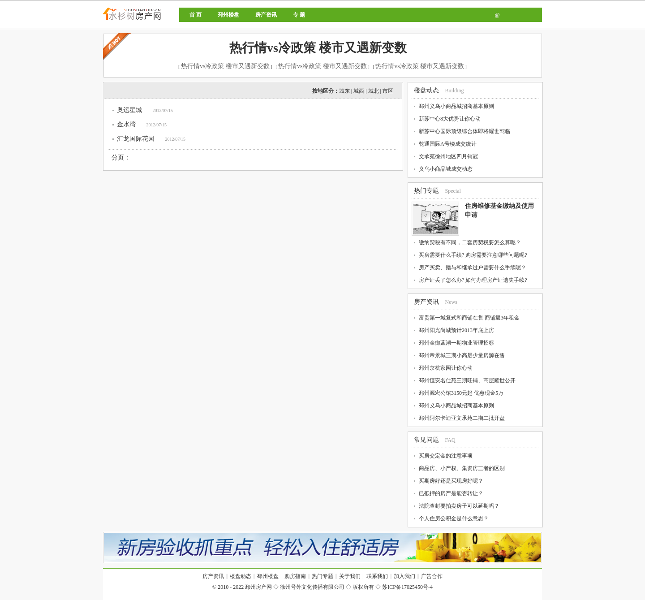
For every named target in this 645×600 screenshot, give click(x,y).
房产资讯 (266, 15)
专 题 (299, 15)
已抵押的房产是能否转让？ (451, 493)
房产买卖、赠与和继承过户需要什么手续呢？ (472, 267)
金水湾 (126, 124)
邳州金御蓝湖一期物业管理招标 (456, 343)
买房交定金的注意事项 (446, 456)
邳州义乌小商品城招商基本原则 (456, 106)
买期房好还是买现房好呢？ (451, 481)
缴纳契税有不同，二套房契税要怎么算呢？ (470, 242)
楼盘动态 (426, 90)
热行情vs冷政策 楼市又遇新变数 (318, 48)
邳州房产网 (162, 21)
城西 (358, 91)
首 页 (195, 15)
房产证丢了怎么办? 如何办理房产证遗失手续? (473, 280)
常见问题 (426, 439)
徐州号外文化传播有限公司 (312, 587)
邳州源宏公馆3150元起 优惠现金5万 (461, 393)
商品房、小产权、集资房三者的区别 (462, 468)
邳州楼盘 (228, 15)
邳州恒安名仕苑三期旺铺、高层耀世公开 (467, 380)
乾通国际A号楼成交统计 (448, 144)
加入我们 (404, 576)
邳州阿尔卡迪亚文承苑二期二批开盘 (462, 418)
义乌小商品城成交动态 (446, 169)
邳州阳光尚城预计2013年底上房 (456, 330)
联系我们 (377, 576)
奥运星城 (129, 110)
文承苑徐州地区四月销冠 (448, 156)
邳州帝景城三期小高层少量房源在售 (462, 355)
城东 (344, 91)
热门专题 (426, 190)
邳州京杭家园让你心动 (446, 368)
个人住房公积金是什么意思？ (454, 518)
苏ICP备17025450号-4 (407, 587)
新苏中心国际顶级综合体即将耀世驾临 (464, 131)
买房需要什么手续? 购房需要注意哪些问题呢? (473, 255)
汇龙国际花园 (136, 138)
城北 (373, 91)
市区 (388, 91)
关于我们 (350, 576)
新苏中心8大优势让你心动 (450, 119)
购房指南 (295, 576)
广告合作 (432, 576)
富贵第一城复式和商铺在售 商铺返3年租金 (469, 318)
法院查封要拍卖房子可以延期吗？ (459, 506)
